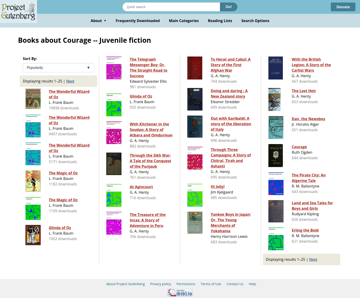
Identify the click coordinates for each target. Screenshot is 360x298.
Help (252, 284)
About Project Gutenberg (125, 284)
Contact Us (235, 284)
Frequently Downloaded (138, 20)
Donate (343, 6)
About (99, 20)
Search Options (255, 20)
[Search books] (171, 7)
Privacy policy (160, 284)
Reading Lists (220, 20)
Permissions (186, 284)
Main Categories (184, 20)
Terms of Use (211, 284)
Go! (228, 7)
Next (70, 81)
